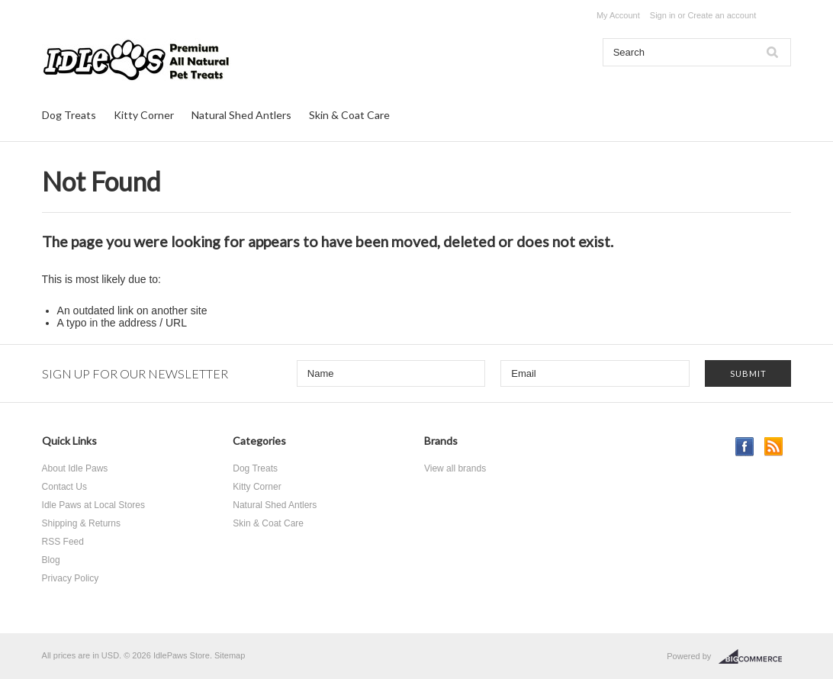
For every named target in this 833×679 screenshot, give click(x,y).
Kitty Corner (144, 114)
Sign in (663, 15)
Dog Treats (69, 114)
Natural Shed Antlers (241, 114)
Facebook (744, 446)
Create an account (721, 15)
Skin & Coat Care (349, 114)
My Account (618, 15)
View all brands (455, 468)
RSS (773, 446)
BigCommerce (755, 656)
